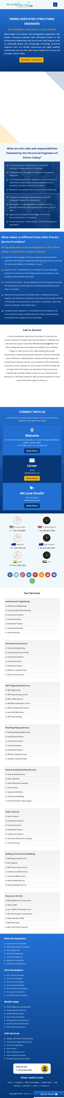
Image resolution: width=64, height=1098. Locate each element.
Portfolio (26, 1086)
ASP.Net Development (14, 953)
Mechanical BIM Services (17, 885)
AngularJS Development (15, 960)
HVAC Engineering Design (16, 1055)
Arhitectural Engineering (16, 606)
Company (18, 1082)
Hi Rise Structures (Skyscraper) (19, 801)
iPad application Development (17, 1020)
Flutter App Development (15, 1027)
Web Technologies (32, 1082)
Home (10, 1082)
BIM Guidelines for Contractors (19, 900)
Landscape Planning (15, 628)
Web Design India (13, 950)
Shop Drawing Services (16, 774)
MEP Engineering (13, 690)
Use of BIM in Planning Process (19, 909)
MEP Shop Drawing (14, 716)
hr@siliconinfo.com (32, 473)
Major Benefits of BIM (15, 918)
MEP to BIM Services (15, 699)
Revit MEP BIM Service (15, 712)
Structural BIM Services (16, 876)
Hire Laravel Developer (15, 982)
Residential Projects (15, 623)
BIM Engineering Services (17, 858)
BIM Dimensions (13, 922)
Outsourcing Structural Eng (17, 652)
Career (35, 1086)
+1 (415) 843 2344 (23, 1070)
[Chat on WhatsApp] (32, 581)
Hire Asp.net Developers (15, 992)
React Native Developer (15, 1017)
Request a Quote (31, 60)
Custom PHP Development (16, 943)
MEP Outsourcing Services (17, 694)
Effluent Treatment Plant (17, 670)
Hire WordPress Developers (17, 988)
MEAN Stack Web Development (18, 947)
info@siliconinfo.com (32, 500)
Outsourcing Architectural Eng (19, 610)
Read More (32, 450)
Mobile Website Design (15, 1013)
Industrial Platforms (15, 792)
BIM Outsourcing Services (17, 867)
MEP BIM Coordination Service (18, 703)
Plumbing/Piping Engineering (18, 732)
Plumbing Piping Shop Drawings (18, 1058)
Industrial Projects (14, 619)
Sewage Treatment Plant (17, 758)
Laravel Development (14, 957)
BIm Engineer (12, 863)
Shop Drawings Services (15, 1052)
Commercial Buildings (15, 796)
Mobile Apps (47, 1082)
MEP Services (11, 1048)
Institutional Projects (15, 615)
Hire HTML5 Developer (15, 975)
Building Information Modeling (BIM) (19, 1038)
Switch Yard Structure (15, 674)
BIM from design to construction (19, 914)
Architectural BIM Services (17, 871)
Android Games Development (17, 1023)
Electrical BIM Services (16, 880)
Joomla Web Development (16, 963)
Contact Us (45, 1086)
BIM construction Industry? (17, 927)
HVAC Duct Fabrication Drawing (19, 838)
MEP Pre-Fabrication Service (18, 708)
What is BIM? (12, 905)
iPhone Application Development (18, 1007)
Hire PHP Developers (14, 978)
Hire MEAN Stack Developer (16, 995)
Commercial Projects (15, 741)
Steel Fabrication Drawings (17, 783)
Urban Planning (13, 632)
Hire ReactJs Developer (15, 985)
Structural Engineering (16, 648)
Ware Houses (12, 787)
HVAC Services (13, 816)
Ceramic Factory (13, 843)
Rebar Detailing (13, 778)
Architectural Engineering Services (19, 1042)
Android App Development (16, 1010)
